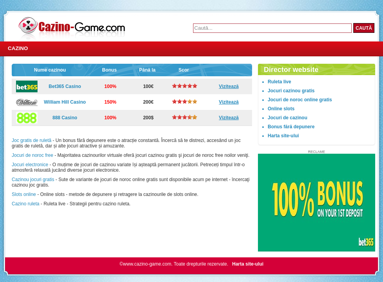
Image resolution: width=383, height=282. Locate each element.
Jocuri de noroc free (32, 155)
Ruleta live (279, 81)
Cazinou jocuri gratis (33, 179)
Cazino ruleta (25, 204)
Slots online (24, 194)
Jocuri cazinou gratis (291, 90)
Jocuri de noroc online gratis (300, 99)
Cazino (18, 48)
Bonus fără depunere (291, 126)
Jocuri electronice (30, 164)
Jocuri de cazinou (287, 117)
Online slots (281, 108)
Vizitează (228, 86)
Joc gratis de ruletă (31, 140)
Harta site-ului (283, 135)
